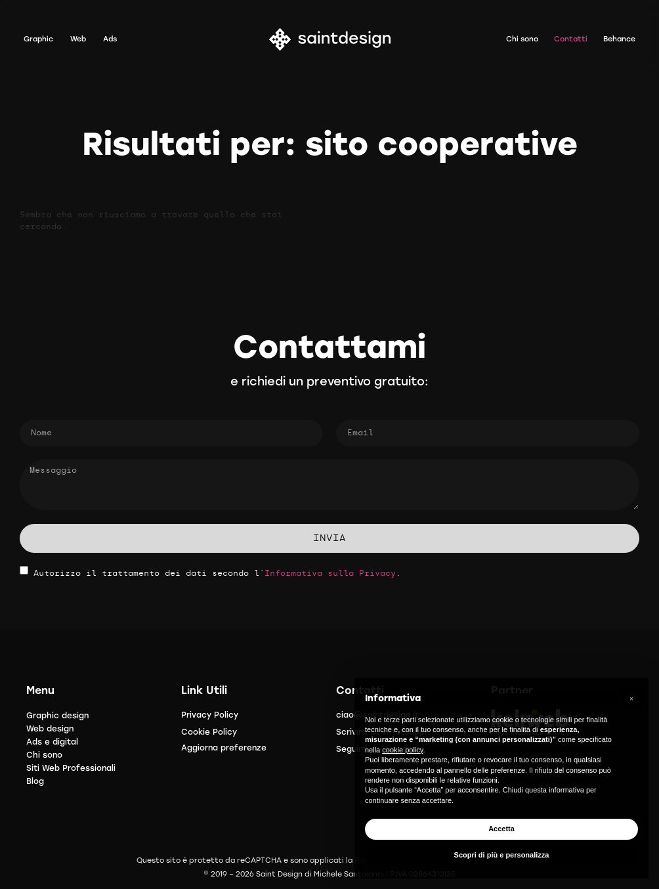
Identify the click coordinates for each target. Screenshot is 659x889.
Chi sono (44, 755)
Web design (50, 728)
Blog (35, 781)
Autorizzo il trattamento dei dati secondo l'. (217, 573)
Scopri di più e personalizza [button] (501, 855)
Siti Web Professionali (71, 768)
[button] (631, 698)
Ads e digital (52, 742)
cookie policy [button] (402, 750)
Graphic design (57, 715)
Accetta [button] (501, 829)
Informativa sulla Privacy (330, 573)
